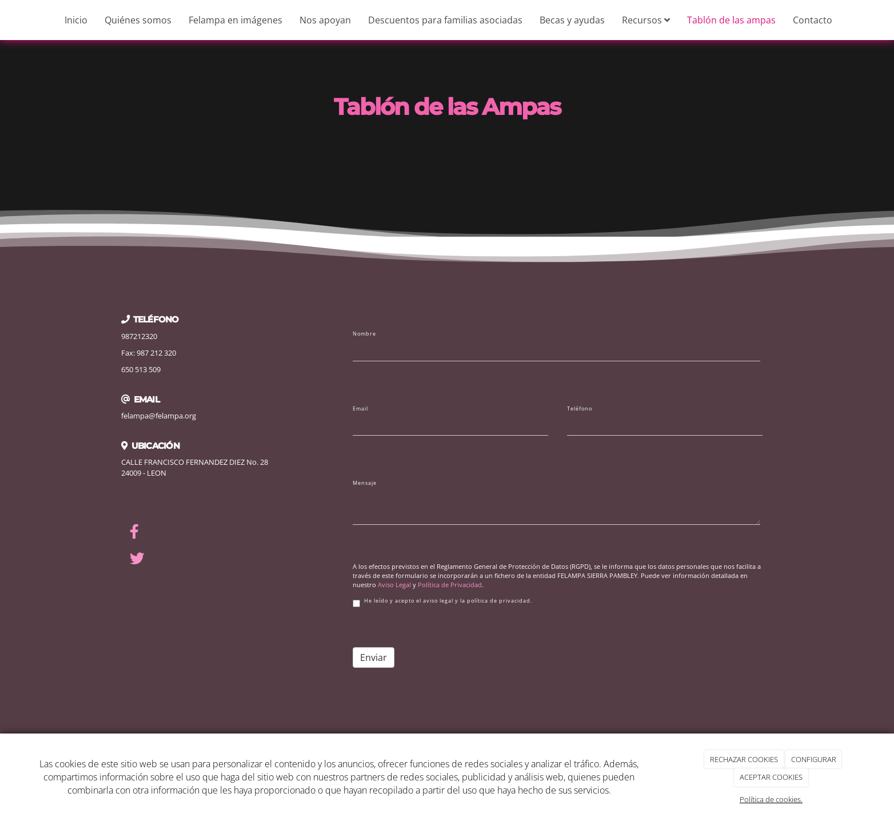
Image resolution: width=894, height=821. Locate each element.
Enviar (373, 657)
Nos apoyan (325, 20)
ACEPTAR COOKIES (771, 777)
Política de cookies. (771, 799)
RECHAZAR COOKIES (744, 759)
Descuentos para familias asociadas (445, 20)
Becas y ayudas (572, 20)
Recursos (646, 20)
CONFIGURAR (813, 759)
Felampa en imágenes (235, 20)
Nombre (364, 333)
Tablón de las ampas (731, 20)
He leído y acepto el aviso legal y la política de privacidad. (442, 602)
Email (360, 408)
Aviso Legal (394, 584)
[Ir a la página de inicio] (5, 20)
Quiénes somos (138, 20)
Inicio (76, 20)
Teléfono (579, 408)
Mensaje (365, 483)
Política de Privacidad (450, 584)
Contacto (812, 20)
